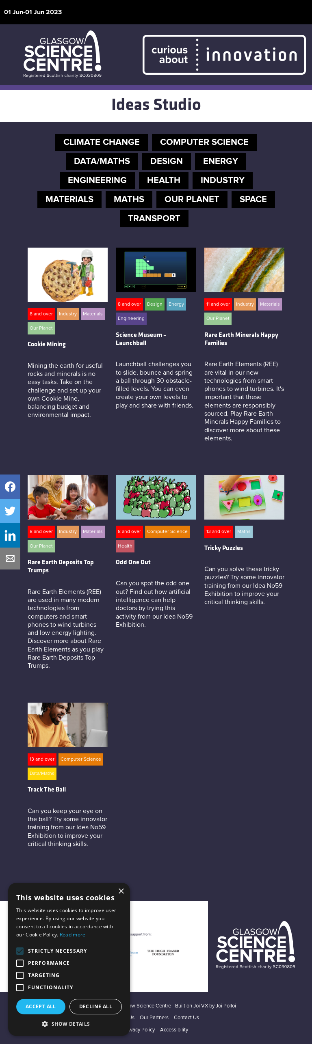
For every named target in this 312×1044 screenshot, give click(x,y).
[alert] (69, 959)
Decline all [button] (95, 1006)
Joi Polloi (226, 1006)
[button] (69, 1024)
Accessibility (174, 1030)
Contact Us (186, 1017)
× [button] (121, 892)
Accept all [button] (41, 1006)
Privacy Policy (139, 1030)
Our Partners (154, 1017)
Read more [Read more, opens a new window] (73, 934)
